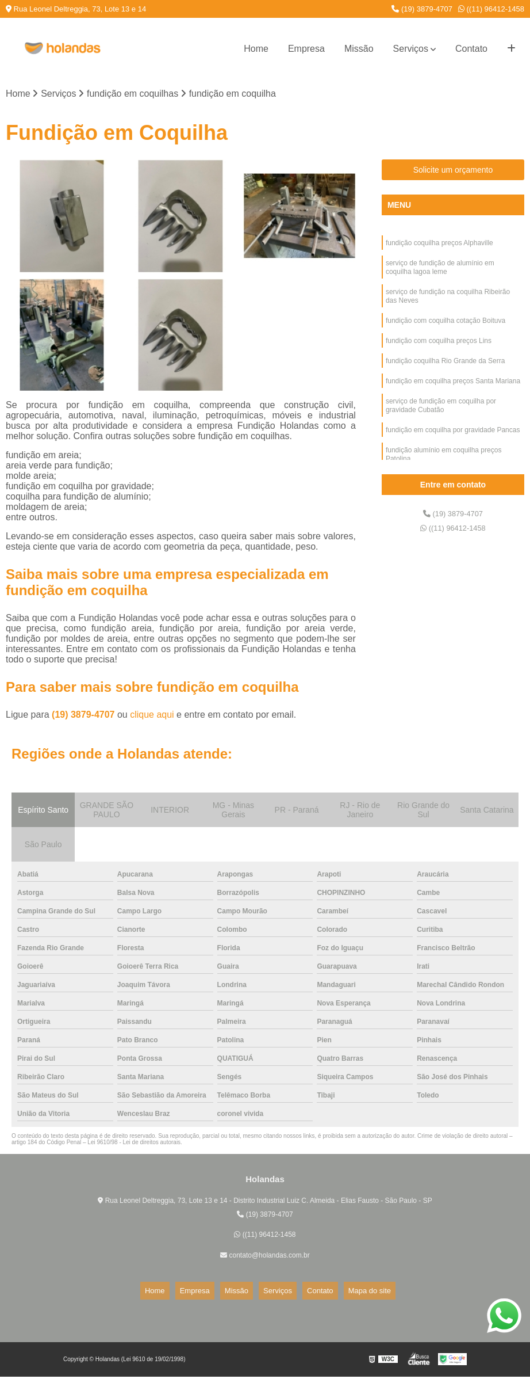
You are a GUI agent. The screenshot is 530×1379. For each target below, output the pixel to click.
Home (256, 49)
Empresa (306, 49)
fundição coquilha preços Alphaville (439, 247)
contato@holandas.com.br (265, 1258)
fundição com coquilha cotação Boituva (445, 333)
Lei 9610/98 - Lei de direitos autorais (133, 1145)
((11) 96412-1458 (491, 9)
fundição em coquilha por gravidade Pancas (453, 453)
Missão (359, 49)
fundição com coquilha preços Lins (438, 355)
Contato (471, 49)
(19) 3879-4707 (421, 9)
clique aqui (152, 717)
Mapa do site (346, 1293)
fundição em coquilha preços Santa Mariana (453, 399)
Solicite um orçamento (453, 172)
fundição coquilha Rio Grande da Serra (445, 377)
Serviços (410, 49)
